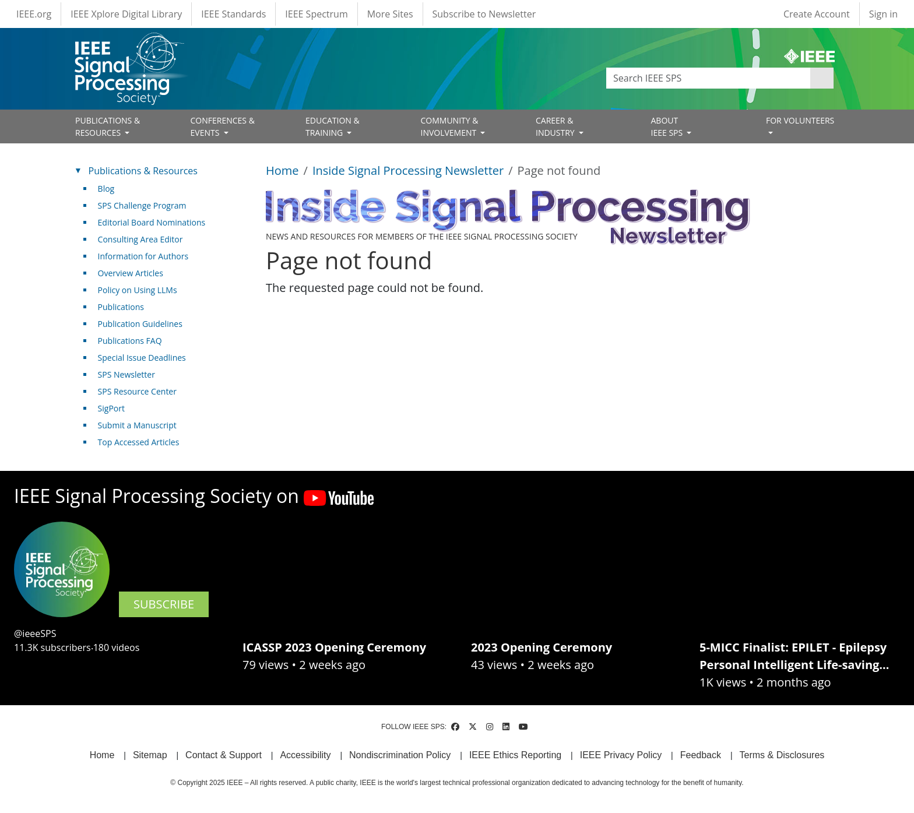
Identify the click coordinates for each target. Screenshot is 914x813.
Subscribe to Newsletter (484, 14)
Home (282, 170)
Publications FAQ (130, 340)
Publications (121, 306)
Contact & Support (223, 755)
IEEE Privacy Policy (621, 755)
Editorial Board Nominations (152, 222)
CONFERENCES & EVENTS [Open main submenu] (223, 126)
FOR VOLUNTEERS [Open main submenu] (800, 120)
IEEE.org (33, 14)
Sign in (883, 14)
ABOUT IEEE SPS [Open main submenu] (668, 126)
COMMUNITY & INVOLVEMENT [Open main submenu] (450, 126)
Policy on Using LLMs (137, 289)
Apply (822, 78)
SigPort (111, 408)
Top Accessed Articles (139, 442)
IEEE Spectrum (316, 14)
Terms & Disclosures (782, 755)
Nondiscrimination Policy (400, 755)
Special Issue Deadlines (142, 357)
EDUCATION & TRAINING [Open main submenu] (332, 126)
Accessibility (305, 755)
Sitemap (150, 755)
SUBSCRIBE (163, 604)
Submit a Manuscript (137, 425)
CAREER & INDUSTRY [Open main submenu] (556, 126)
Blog (106, 188)
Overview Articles (130, 273)
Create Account (816, 14)
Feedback (700, 755)
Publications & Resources (143, 170)
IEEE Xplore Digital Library (126, 14)
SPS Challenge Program (142, 205)
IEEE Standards (233, 14)
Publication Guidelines (140, 323)
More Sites (390, 14)
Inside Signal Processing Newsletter (408, 170)
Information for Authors (143, 256)
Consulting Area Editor (140, 239)
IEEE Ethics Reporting (515, 755)
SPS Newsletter (126, 374)
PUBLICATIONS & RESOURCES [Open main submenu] (107, 126)
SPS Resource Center (137, 391)
